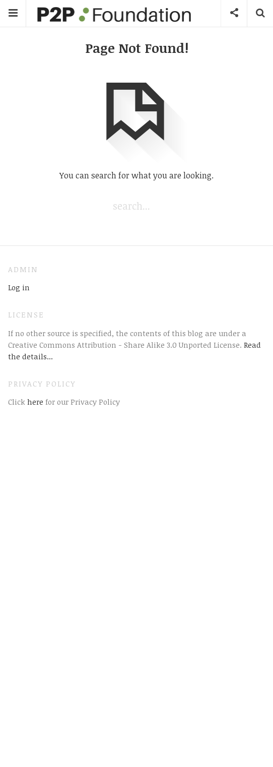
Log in (19, 287)
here (34, 402)
